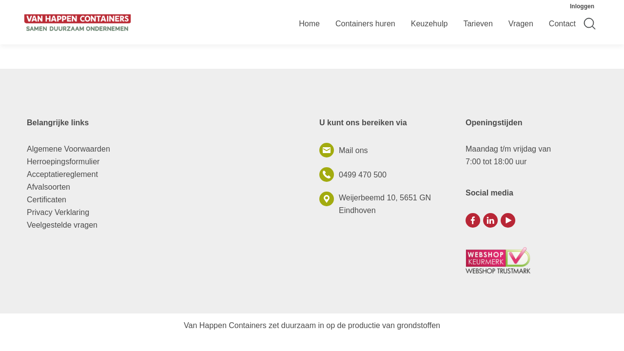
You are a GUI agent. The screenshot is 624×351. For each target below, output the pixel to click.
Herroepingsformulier (63, 161)
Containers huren (365, 24)
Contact (562, 24)
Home (309, 24)
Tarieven (477, 24)
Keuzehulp (429, 24)
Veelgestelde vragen (62, 225)
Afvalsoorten (48, 187)
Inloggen (582, 6)
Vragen (520, 24)
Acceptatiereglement (62, 174)
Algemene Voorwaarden (68, 149)
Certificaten (46, 199)
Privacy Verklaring (58, 212)
